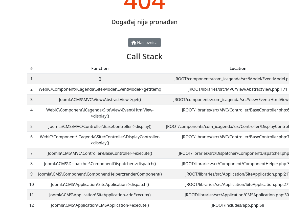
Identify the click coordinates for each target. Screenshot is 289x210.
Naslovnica (144, 42)
